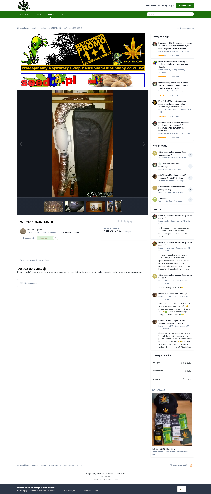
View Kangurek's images (68, 232)
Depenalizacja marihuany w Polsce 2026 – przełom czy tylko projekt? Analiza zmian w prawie (173, 85)
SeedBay (167, 70)
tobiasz (161, 201)
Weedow (162, 157)
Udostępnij (28, 238)
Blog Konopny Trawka (181, 51)
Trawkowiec (169, 248)
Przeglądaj (24, 14)
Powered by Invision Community (105, 479)
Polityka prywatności (95, 473)
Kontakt (109, 473)
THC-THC (168, 109)
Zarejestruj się (185, 5)
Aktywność (38, 14)
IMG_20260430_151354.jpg (163, 449)
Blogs (61, 14)
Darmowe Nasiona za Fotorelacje (172, 294)
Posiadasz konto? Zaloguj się (159, 5)
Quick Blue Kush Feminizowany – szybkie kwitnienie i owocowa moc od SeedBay (174, 64)
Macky (166, 51)
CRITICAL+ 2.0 (112, 231)
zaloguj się (103, 272)
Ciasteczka (120, 473)
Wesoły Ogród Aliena (166, 452)
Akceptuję (185, 489)
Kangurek (37, 229)
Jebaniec (162, 192)
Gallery (50, 15)
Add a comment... (28, 283)
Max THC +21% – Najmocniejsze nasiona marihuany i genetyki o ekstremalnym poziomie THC (172, 104)
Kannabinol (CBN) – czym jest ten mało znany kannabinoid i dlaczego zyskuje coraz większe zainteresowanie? (175, 46)
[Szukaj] (161, 14)
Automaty (162, 198)
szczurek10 (163, 181)
